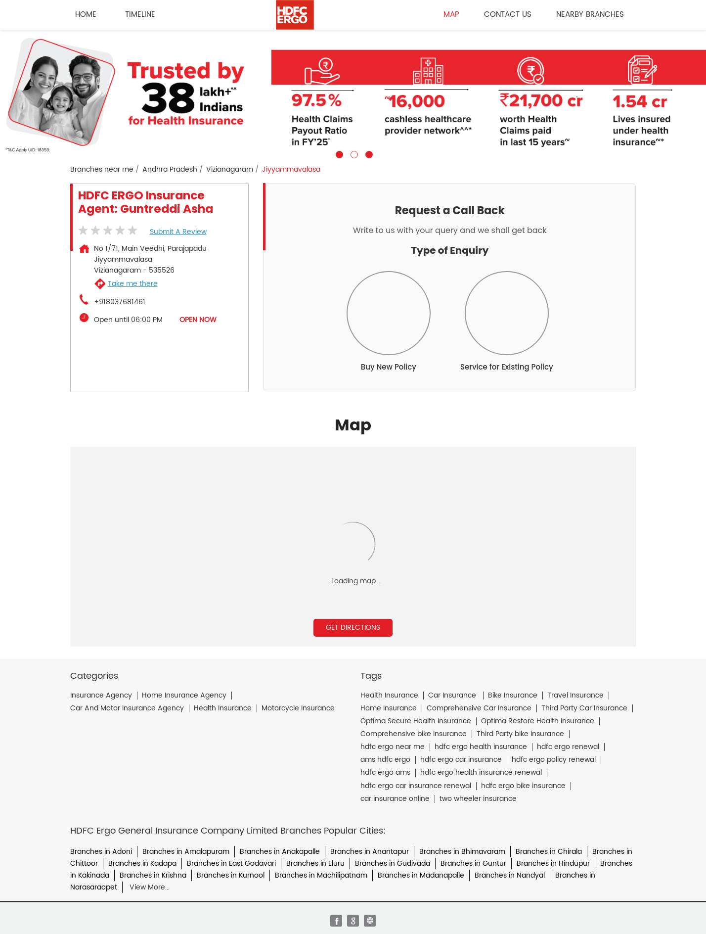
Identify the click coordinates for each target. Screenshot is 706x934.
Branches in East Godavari (231, 863)
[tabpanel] (353, 94)
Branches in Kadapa (142, 863)
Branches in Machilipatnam (321, 875)
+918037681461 (119, 302)
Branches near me (101, 170)
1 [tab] (338, 153)
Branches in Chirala (549, 851)
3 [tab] (367, 153)
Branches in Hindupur (553, 863)
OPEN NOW (198, 320)
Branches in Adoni (101, 851)
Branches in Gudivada (392, 863)
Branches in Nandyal (510, 875)
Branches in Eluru (315, 863)
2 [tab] (353, 153)
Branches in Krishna (153, 875)
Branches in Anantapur (369, 851)
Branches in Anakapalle (280, 851)
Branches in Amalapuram (185, 851)
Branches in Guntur (473, 863)
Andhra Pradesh (169, 170)
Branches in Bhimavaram (462, 851)
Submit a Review (178, 231)
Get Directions (353, 627)
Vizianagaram (229, 170)
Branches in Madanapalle (421, 875)
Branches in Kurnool (231, 875)
